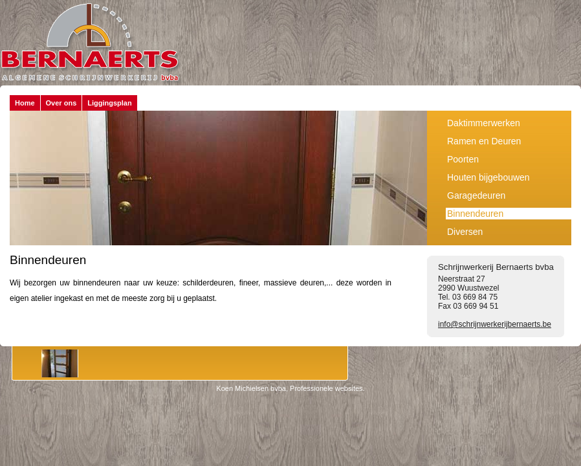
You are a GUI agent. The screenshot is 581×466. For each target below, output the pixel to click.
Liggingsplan (109, 103)
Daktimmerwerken (483, 123)
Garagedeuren (476, 195)
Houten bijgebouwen (488, 177)
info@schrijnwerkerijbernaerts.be (494, 324)
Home (25, 103)
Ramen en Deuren (484, 141)
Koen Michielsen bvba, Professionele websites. (290, 388)
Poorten (463, 159)
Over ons (61, 103)
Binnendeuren (475, 213)
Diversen (465, 232)
